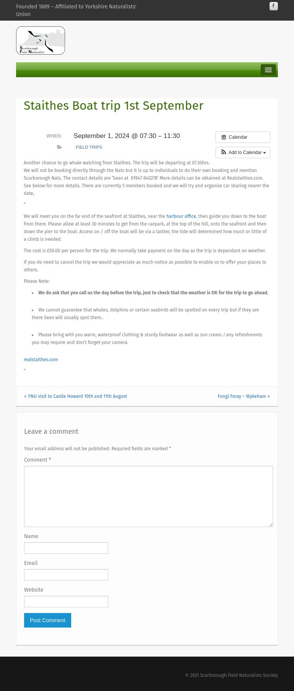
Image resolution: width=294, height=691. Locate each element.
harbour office (181, 216)
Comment (37, 460)
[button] (243, 152)
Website (33, 590)
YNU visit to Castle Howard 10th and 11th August (77, 396)
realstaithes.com (41, 359)
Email (31, 563)
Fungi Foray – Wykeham (242, 396)
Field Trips (89, 147)
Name (31, 536)
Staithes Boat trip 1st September (114, 105)
